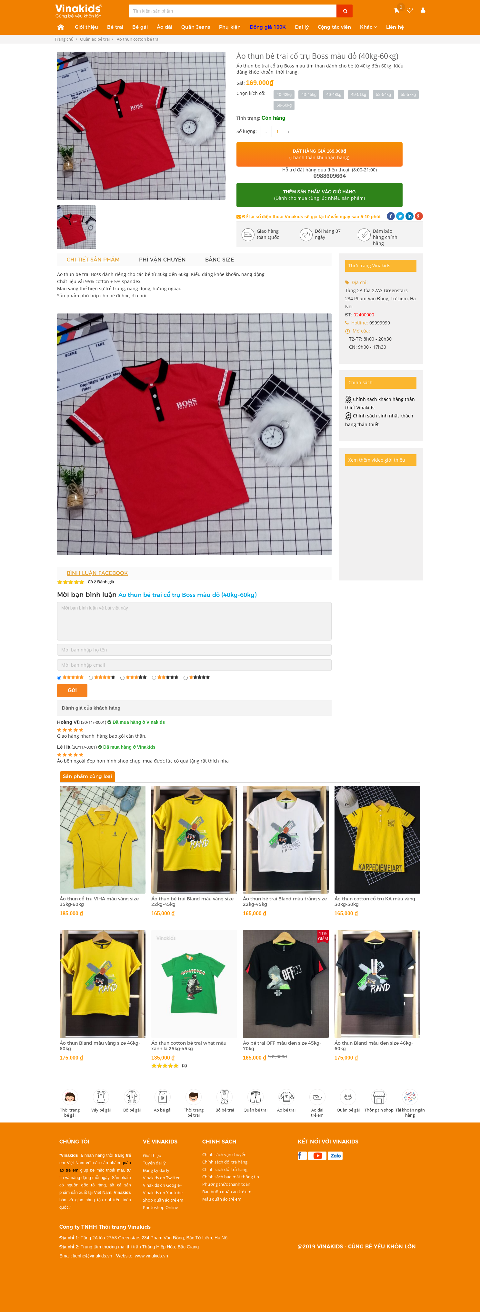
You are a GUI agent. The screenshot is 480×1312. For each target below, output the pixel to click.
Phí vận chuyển (162, 260)
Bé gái (140, 27)
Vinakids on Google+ (162, 1185)
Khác (368, 27)
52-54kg (383, 94)
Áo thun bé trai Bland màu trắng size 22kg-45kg (285, 901)
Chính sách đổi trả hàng (224, 1161)
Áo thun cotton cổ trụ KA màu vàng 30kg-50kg (375, 901)
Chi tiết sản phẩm (93, 260)
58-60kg (284, 105)
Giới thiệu (86, 27)
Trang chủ (64, 39)
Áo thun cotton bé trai (138, 39)
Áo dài (164, 27)
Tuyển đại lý (154, 1162)
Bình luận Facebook (97, 573)
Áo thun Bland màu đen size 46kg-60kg (374, 1045)
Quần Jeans (195, 27)
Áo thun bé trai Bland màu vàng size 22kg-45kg (192, 901)
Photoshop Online (160, 1207)
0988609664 (330, 176)
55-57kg (408, 94)
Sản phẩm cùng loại (87, 776)
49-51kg (358, 94)
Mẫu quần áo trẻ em (221, 1199)
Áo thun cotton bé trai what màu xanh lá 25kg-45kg (188, 1045)
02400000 (364, 315)
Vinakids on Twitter (161, 1177)
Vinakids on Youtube (163, 1192)
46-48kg (333, 94)
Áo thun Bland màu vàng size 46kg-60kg (100, 1045)
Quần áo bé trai (96, 39)
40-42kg (284, 94)
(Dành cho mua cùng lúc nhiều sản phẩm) (319, 195)
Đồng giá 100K (268, 27)
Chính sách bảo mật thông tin (230, 1176)
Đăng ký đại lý (156, 1170)
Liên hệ (395, 27)
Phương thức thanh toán (226, 1184)
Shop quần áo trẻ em (163, 1200)
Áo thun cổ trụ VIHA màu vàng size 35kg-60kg (99, 901)
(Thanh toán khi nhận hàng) (319, 154)
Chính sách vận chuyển (224, 1154)
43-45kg (308, 94)
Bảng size (219, 260)
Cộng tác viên (334, 27)
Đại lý (302, 27)
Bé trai (115, 27)
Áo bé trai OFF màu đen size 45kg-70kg (282, 1045)
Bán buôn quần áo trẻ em (226, 1191)
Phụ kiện (230, 27)
